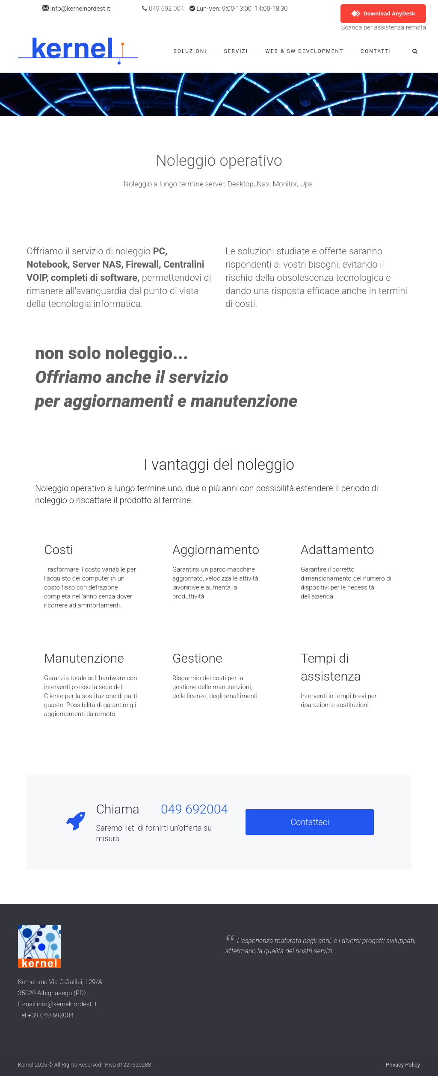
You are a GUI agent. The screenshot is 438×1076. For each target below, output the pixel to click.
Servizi (236, 51)
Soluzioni (190, 51)
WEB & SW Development (304, 51)
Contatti (376, 51)
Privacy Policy (403, 1064)
